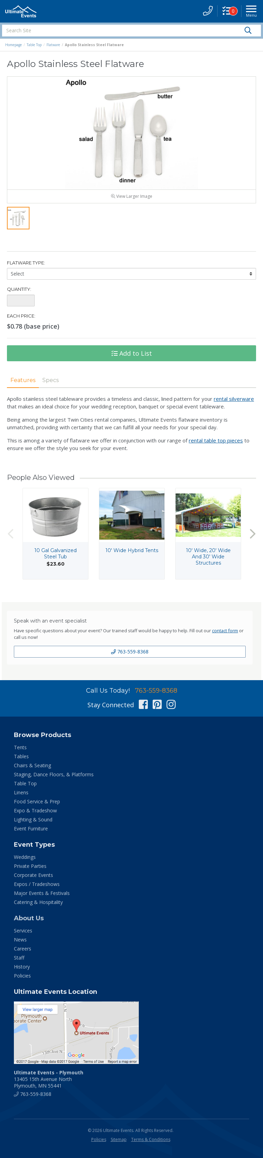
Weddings (25, 857)
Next (252, 533)
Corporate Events (33, 875)
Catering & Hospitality (38, 902)
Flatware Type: (26, 262)
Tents (20, 747)
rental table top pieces (216, 440)
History (22, 966)
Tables (21, 756)
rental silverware (234, 398)
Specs (50, 380)
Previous (10, 533)
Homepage (13, 44)
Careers (22, 948)
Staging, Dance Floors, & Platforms (54, 774)
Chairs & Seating (32, 765)
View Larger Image (131, 196)
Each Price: (21, 316)
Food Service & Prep (37, 801)
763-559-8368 (130, 651)
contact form (225, 630)
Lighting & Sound (33, 819)
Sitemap (119, 1139)
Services (23, 930)
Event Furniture (31, 828)
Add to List (131, 353)
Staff (19, 957)
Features (22, 380)
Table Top (34, 44)
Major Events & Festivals (42, 893)
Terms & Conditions (150, 1139)
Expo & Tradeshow (35, 810)
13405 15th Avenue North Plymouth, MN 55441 (48, 1079)
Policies (22, 975)
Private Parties (30, 866)
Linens (21, 792)
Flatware (53, 44)
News (20, 939)
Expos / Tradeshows (37, 884)
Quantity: (19, 289)
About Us (29, 918)
